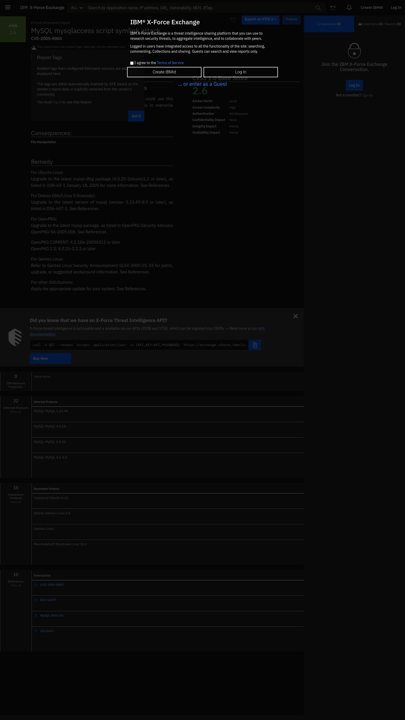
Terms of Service (170, 62)
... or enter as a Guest (202, 83)
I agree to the (159, 63)
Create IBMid (164, 72)
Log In (240, 72)
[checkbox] (132, 63)
